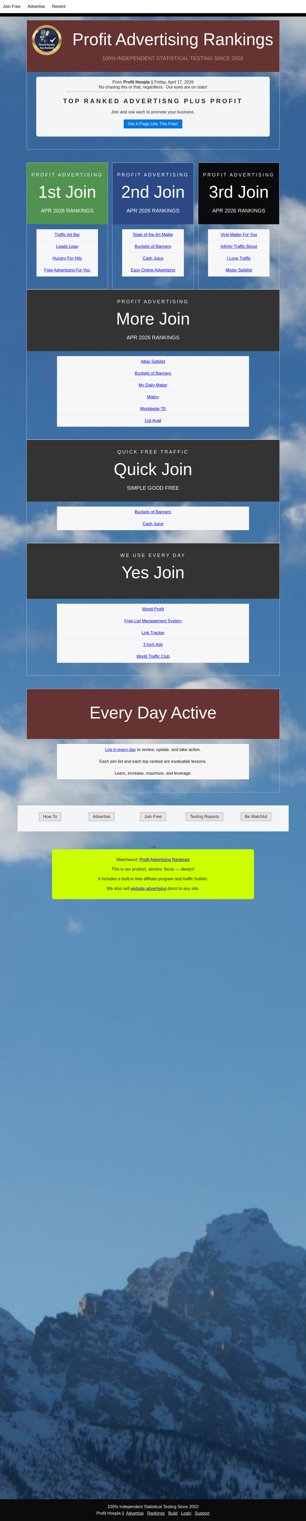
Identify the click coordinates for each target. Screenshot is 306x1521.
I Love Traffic (239, 258)
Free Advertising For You (67, 270)
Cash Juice (153, 258)
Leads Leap (67, 246)
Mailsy (153, 397)
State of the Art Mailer (153, 234)
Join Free (11, 6)
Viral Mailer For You (238, 234)
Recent (58, 6)
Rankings (156, 1513)
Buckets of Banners (153, 246)
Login (186, 1513)
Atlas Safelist (153, 361)
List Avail (153, 420)
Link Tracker (153, 633)
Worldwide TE (153, 409)
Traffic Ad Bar (67, 234)
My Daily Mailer (153, 385)
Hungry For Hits (67, 258)
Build (173, 1513)
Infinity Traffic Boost (238, 246)
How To (50, 816)
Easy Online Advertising (153, 270)
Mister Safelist (239, 270)
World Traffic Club (153, 656)
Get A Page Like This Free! (153, 124)
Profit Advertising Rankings (172, 39)
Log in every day (120, 749)
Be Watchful (256, 816)
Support (202, 1513)
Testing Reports (204, 816)
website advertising (148, 888)
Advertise (36, 6)
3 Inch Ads (153, 644)
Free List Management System (153, 621)
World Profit (153, 609)
